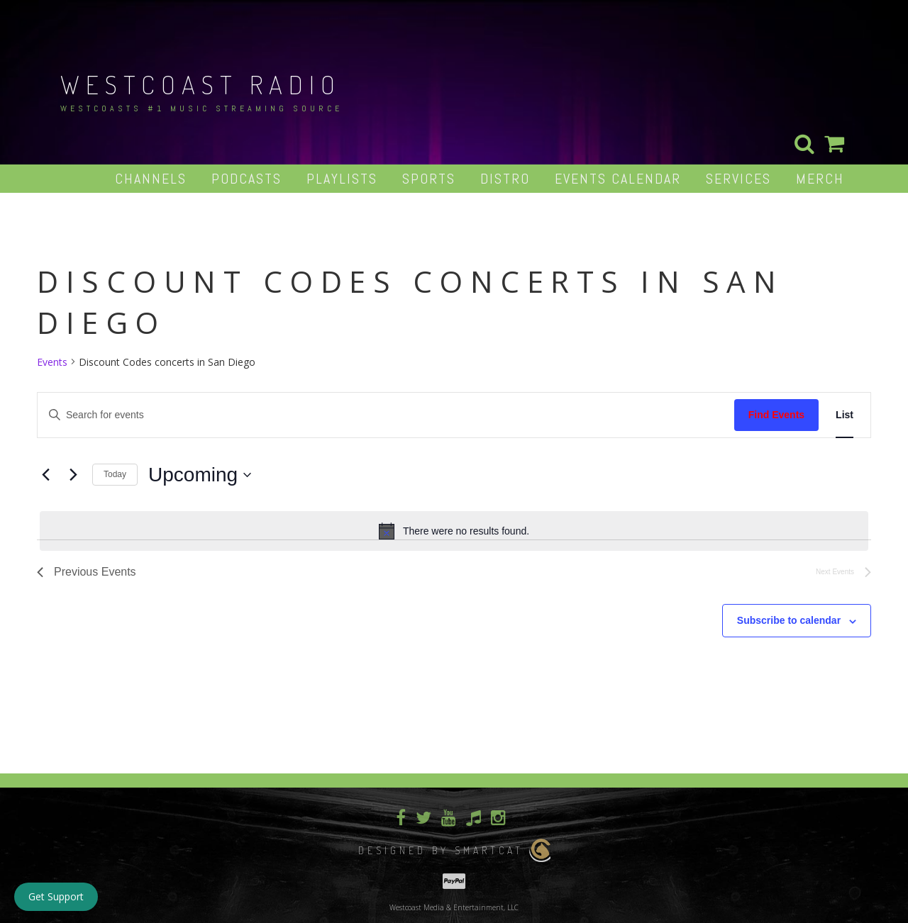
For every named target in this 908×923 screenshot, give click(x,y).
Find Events (776, 414)
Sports (428, 178)
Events (52, 362)
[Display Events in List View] (844, 415)
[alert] (454, 531)
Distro (505, 178)
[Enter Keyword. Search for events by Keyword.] (386, 415)
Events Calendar (618, 178)
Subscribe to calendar (789, 620)
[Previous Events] (45, 474)
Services (738, 178)
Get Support (56, 896)
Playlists (341, 178)
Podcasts (246, 178)
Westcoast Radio (200, 84)
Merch (820, 178)
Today (115, 474)
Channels (151, 178)
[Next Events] (73, 474)
